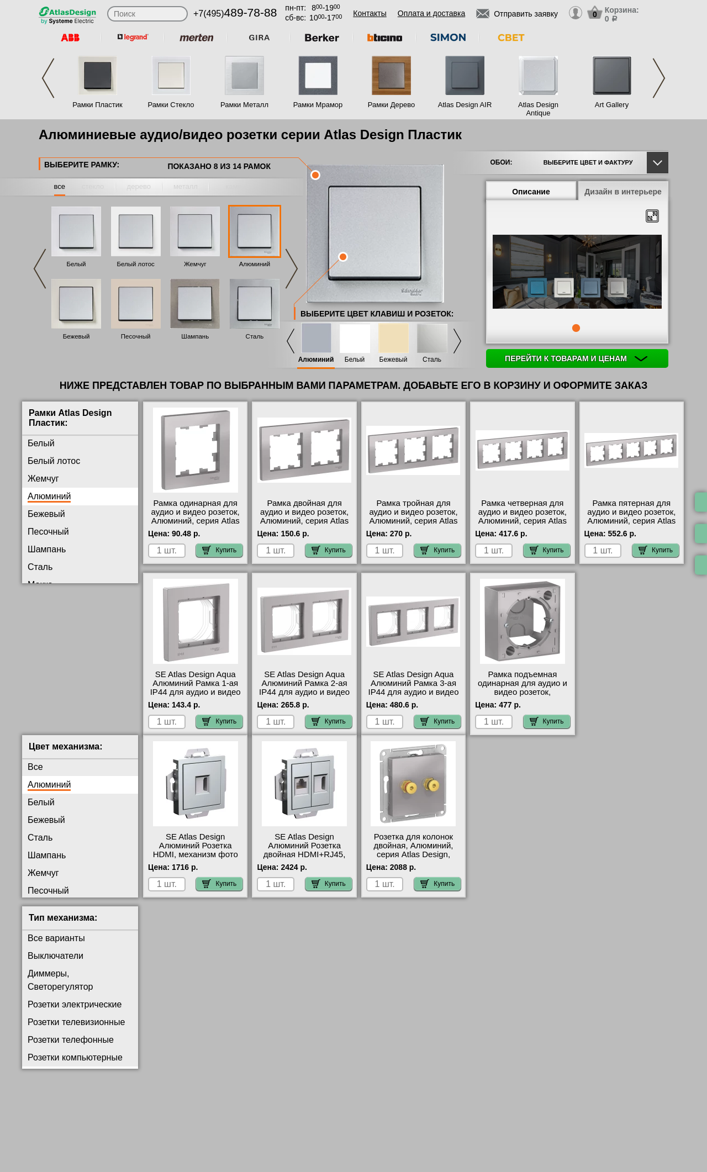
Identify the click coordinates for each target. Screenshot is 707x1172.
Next (659, 78)
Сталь (255, 336)
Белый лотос (135, 264)
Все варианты (56, 947)
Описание (531, 191)
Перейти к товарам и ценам (576, 358)
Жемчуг (195, 264)
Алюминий (254, 264)
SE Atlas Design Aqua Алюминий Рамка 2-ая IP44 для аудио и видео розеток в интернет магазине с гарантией (304, 692)
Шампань (195, 336)
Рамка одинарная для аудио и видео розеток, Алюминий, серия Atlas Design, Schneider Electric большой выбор (195, 521)
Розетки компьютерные (75, 1066)
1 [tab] (576, 328)
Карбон (42, 637)
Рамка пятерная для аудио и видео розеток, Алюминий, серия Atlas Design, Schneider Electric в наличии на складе (631, 525)
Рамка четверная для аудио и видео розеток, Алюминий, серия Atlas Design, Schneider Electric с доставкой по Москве (522, 525)
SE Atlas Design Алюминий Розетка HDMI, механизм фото (195, 854)
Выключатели (55, 964)
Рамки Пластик (97, 105)
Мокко (40, 584)
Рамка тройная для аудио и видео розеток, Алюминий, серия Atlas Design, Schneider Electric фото (413, 521)
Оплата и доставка (431, 13)
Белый (76, 264)
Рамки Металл (244, 105)
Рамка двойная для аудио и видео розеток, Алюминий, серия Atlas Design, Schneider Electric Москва (304, 521)
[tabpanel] (577, 273)
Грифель (46, 602)
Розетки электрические (75, 1013)
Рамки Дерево (391, 105)
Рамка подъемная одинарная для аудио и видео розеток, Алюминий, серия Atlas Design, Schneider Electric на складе (522, 696)
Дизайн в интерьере (623, 191)
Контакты (369, 13)
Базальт (44, 620)
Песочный (136, 336)
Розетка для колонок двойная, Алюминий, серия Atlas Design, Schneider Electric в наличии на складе (413, 863)
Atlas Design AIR (465, 105)
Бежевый (76, 336)
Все (35, 775)
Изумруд (45, 673)
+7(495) (235, 13)
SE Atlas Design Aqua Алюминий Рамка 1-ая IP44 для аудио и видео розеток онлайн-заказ (195, 687)
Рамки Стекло (170, 105)
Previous (48, 78)
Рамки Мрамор (318, 105)
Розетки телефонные (71, 1048)
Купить (219, 550)
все (60, 186)
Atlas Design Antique (538, 109)
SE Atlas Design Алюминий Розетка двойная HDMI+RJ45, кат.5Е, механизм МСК (304, 859)
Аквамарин (50, 655)
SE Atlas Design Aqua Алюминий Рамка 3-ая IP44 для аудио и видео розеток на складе (413, 687)
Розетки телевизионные (76, 1031)
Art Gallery (612, 105)
